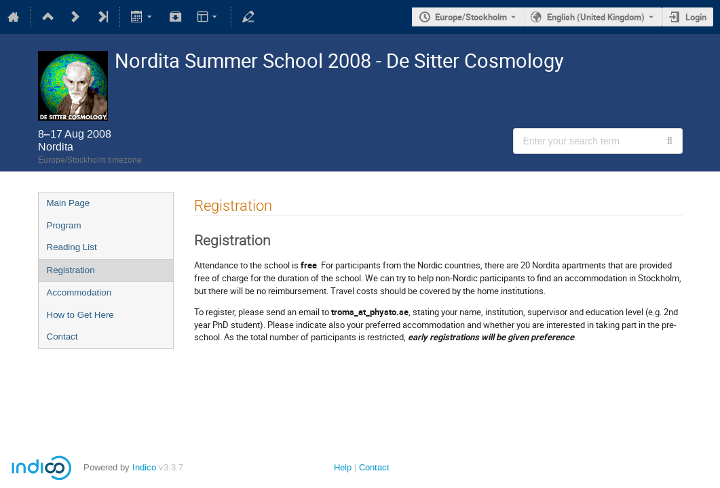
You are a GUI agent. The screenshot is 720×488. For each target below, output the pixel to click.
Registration (71, 270)
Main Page (68, 203)
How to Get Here (80, 315)
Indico (144, 467)
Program (64, 225)
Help (343, 467)
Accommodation (79, 292)
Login (695, 17)
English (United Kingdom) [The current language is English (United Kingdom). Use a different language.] (596, 17)
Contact (62, 336)
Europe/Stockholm (471, 17)
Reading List (72, 247)
